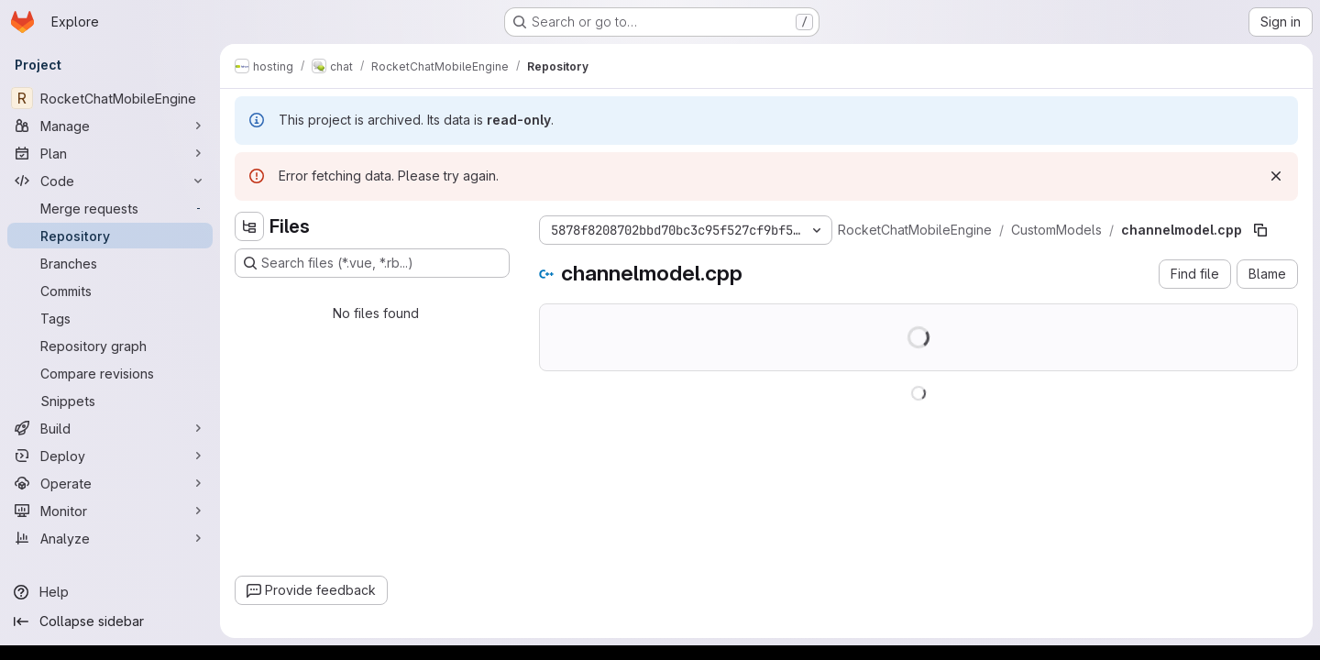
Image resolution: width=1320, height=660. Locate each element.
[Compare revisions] (110, 373)
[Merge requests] (110, 208)
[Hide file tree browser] (249, 226)
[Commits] (110, 290)
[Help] (110, 592)
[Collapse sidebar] (110, 621)
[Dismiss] (1276, 176)
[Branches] (110, 263)
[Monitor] (110, 510)
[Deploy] (110, 455)
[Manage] (110, 125)
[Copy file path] (1260, 230)
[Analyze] (110, 538)
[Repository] (110, 235)
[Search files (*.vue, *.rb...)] (372, 263)
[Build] (110, 428)
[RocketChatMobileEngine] (110, 98)
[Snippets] (110, 400)
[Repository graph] (110, 345)
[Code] (110, 180)
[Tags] (110, 318)
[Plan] (110, 153)
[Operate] (110, 483)
